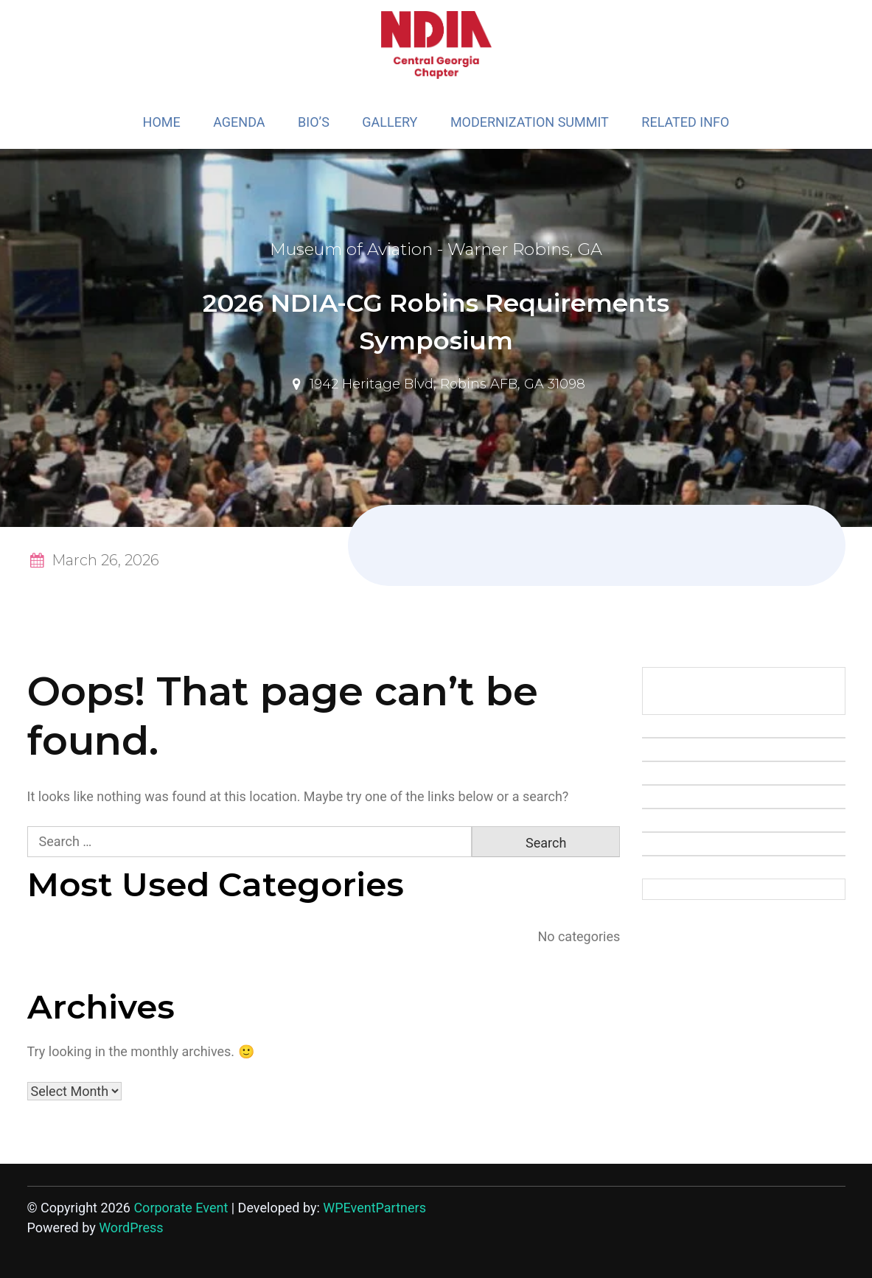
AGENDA (239, 122)
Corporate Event (180, 1207)
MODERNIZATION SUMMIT (529, 122)
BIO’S (313, 122)
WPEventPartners (374, 1207)
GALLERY (389, 122)
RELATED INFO (685, 122)
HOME (162, 122)
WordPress (131, 1227)
